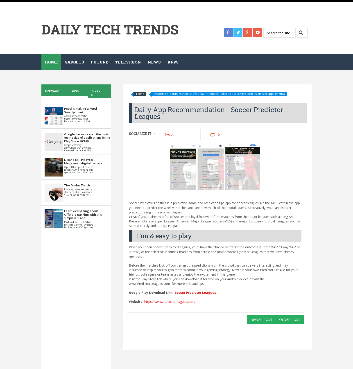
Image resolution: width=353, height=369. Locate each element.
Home (51, 62)
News (154, 62)
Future (99, 62)
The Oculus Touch (77, 185)
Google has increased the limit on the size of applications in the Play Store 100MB (87, 137)
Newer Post (261, 319)
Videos (96, 92)
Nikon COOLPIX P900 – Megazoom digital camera (83, 161)
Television (128, 62)
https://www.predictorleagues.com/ (169, 301)
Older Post (289, 319)
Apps (173, 62)
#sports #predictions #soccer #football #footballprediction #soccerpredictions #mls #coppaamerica (219, 94)
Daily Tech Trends (110, 29)
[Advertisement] (75, 300)
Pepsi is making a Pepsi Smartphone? (80, 110)
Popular (52, 90)
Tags (75, 90)
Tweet (169, 134)
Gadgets (74, 62)
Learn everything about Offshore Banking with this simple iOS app (83, 214)
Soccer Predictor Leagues (195, 292)
